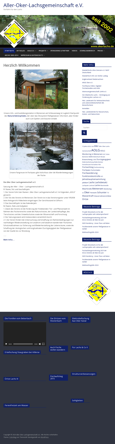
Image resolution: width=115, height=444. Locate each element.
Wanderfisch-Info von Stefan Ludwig (95, 76)
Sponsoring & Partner (59, 51)
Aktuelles (21, 51)
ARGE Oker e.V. (87, 82)
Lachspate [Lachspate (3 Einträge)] (85, 185)
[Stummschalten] (40, 344)
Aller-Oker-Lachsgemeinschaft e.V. (43, 5)
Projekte (42, 51)
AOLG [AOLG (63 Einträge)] (95, 150)
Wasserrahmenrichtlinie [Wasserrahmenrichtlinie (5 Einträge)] (102, 196)
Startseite (9, 51)
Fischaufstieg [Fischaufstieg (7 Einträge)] (87, 167)
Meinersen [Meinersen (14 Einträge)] (97, 188)
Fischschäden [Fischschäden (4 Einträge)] (95, 170)
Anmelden (85, 108)
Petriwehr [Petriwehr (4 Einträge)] (93, 193)
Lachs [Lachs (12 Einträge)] (91, 182)
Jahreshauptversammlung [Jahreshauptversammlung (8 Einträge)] (93, 179)
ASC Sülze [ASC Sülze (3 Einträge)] (106, 154)
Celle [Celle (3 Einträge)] (94, 159)
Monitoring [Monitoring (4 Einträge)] (107, 189)
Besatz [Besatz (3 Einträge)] (103, 157)
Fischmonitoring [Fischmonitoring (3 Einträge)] (99, 167)
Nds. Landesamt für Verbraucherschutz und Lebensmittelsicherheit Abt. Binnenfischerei (96, 102)
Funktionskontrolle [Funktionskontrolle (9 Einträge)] (91, 176)
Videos (74, 51)
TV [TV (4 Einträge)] (108, 193)
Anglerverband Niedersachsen (92, 79)
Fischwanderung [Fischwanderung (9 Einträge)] (90, 173)
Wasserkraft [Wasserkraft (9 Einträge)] (88, 196)
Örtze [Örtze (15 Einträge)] (85, 199)
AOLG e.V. (31, 51)
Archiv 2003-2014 (11, 55)
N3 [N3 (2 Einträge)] (83, 193)
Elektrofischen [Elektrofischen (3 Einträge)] (98, 162)
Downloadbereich (87, 51)
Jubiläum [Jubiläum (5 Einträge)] (85, 182)
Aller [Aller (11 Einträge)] (96, 146)
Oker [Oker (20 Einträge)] (87, 192)
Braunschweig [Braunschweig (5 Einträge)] (87, 159)
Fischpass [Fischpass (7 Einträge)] (86, 170)
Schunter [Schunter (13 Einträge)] (102, 192)
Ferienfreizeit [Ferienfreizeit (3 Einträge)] (86, 164)
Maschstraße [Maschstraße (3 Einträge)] (104, 185)
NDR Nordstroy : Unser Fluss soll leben (96, 223)
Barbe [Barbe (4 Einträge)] (91, 157)
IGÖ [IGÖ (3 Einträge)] (102, 176)
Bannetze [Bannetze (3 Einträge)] (85, 157)
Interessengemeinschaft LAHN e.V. (94, 91)
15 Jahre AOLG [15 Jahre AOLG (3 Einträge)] (86, 146)
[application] (24, 334)
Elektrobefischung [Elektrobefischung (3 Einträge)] (88, 162)
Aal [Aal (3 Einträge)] (93, 146)
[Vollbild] (43, 344)
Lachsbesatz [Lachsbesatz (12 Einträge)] (101, 182)
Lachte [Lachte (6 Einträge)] (97, 185)
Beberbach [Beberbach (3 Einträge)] (96, 157)
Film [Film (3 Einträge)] (99, 164)
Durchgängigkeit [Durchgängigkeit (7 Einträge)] (104, 159)
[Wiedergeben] (6, 344)
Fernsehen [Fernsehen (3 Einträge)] (94, 164)
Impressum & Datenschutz (32, 55)
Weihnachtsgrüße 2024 (90, 232)
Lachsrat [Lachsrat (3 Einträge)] (91, 185)
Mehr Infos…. (9, 240)
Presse (100, 51)
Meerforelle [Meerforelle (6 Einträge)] (87, 189)
